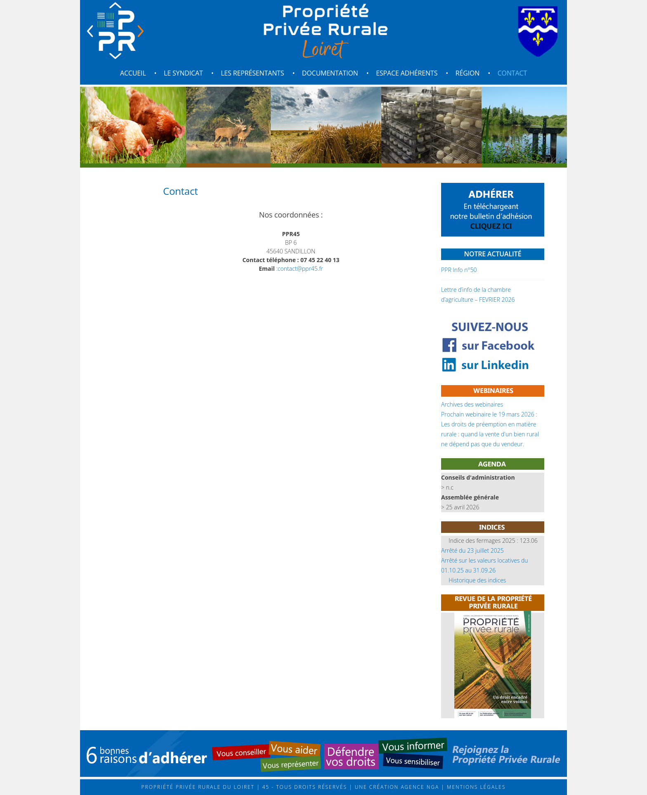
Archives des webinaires (472, 404)
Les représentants (252, 73)
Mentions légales (475, 786)
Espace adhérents (406, 73)
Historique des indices (477, 580)
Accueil (133, 73)
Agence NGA (419, 786)
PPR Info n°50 (459, 270)
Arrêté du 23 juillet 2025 (472, 550)
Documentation (330, 73)
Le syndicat (183, 73)
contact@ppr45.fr (300, 268)
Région (468, 73)
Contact (512, 73)
